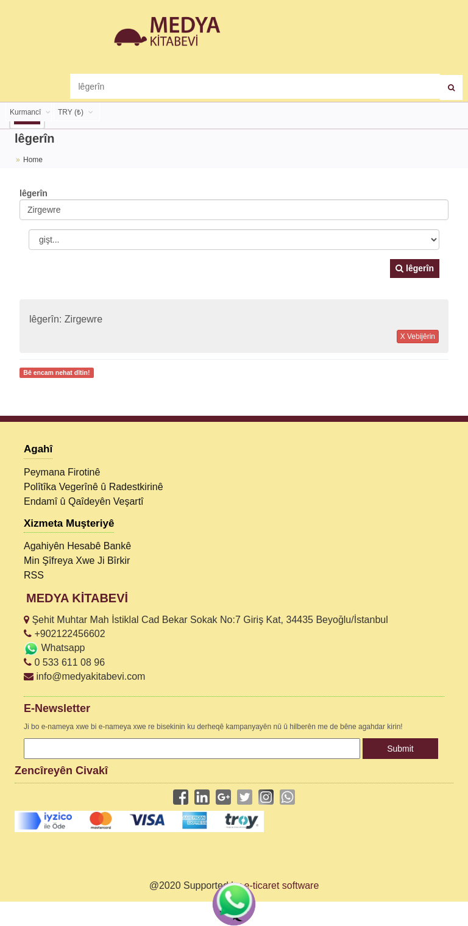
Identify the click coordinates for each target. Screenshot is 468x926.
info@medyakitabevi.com (84, 676)
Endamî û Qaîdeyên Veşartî (84, 501)
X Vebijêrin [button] (417, 336)
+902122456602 (64, 634)
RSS (34, 575)
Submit (400, 748)
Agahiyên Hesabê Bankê (77, 546)
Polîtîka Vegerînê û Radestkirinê (93, 487)
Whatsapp (54, 648)
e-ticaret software (281, 885)
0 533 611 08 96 (64, 662)
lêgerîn (414, 268)
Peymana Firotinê (62, 472)
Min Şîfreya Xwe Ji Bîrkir (77, 560)
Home (33, 159)
